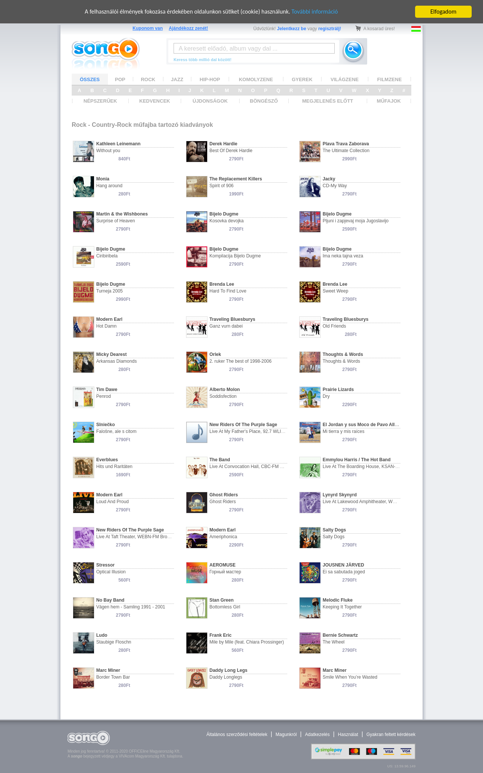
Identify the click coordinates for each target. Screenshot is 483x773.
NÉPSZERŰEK (100, 101)
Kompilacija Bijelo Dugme (235, 256)
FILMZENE (389, 79)
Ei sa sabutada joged (344, 571)
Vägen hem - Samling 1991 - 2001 (130, 607)
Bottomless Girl (224, 607)
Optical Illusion (111, 571)
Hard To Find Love (227, 291)
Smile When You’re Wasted (350, 677)
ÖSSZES (90, 79)
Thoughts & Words (343, 354)
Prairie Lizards (338, 389)
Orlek (215, 354)
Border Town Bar (113, 677)
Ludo (101, 635)
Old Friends (334, 326)
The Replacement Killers (235, 179)
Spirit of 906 (221, 185)
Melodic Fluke (337, 600)
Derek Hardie (223, 143)
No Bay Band (110, 600)
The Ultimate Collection (346, 150)
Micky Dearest (111, 354)
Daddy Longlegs (225, 677)
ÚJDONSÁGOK (210, 101)
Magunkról (286, 734)
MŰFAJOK (389, 101)
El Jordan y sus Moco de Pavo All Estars (366, 424)
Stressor (105, 565)
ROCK (148, 79)
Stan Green (221, 600)
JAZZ (177, 79)
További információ (315, 11)
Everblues (107, 459)
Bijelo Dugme (223, 214)
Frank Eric (220, 635)
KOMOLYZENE (256, 79)
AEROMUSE (222, 565)
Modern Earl (109, 319)
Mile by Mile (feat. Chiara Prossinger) (246, 642)
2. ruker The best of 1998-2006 (240, 361)
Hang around (109, 185)
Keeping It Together (342, 607)
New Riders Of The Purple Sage (243, 424)
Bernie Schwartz (340, 635)
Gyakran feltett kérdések (390, 734)
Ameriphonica (223, 536)
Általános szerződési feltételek (236, 734)
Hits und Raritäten (114, 466)
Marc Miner (108, 670)
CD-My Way (335, 185)
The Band (219, 459)
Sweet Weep (335, 291)
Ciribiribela (107, 256)
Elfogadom (444, 11)
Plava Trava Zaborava (346, 143)
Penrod (103, 396)
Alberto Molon (224, 389)
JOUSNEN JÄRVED (343, 565)
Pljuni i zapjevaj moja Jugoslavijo (356, 220)
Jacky (329, 179)
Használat (348, 734)
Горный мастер (225, 571)
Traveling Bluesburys (232, 319)
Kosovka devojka (226, 220)
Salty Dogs (334, 530)
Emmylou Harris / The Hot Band (357, 459)
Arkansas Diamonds (116, 361)
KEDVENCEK (154, 101)
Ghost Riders (223, 494)
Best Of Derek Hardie (230, 150)
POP (120, 79)
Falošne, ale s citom (116, 431)
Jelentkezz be (291, 28)
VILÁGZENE (344, 79)
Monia (102, 179)
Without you (108, 150)
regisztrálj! (329, 28)
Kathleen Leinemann (118, 143)
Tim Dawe (106, 389)
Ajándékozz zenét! (188, 28)
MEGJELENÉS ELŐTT (327, 101)
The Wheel (334, 642)
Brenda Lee (221, 284)
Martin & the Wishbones (122, 214)
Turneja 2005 (109, 291)
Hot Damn (106, 326)
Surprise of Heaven (115, 220)
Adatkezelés (317, 734)
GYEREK (302, 79)
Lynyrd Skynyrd (340, 494)
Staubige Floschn (113, 642)
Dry (326, 396)
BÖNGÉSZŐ (264, 101)
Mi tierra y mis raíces (344, 431)
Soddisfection (223, 396)
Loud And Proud (112, 501)
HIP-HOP (210, 79)
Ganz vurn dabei (226, 326)
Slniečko (105, 424)
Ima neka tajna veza (343, 256)
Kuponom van (147, 28)
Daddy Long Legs (228, 670)
